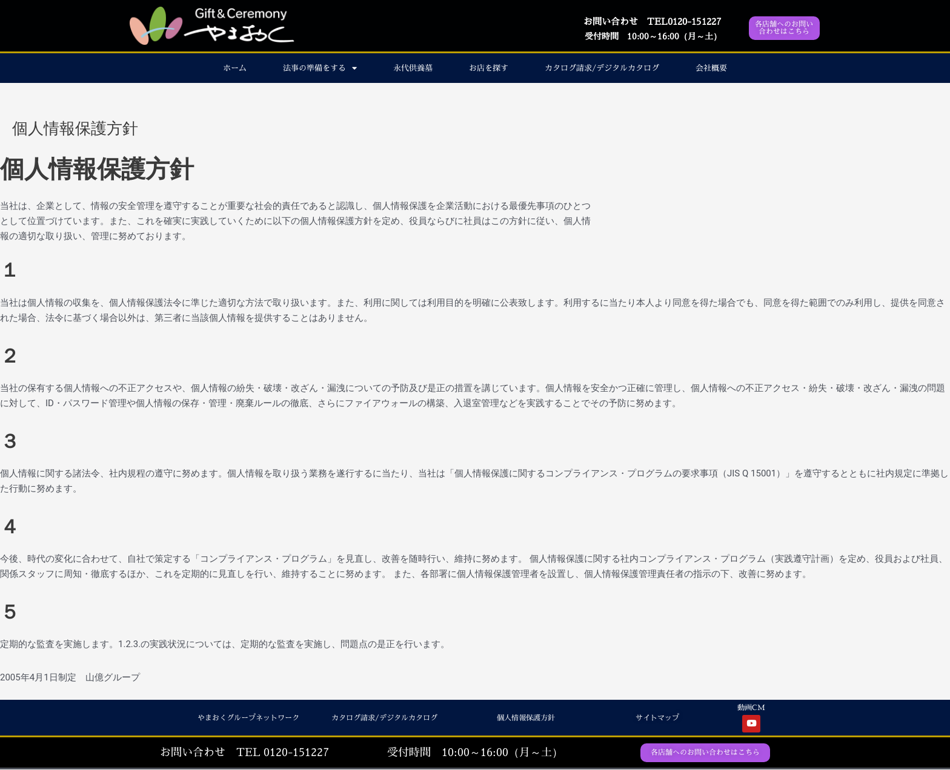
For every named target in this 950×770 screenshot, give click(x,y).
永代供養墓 (413, 67)
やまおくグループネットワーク (244, 717)
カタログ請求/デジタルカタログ (602, 67)
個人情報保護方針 (523, 717)
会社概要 (711, 67)
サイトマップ (655, 717)
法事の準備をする (320, 68)
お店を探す (488, 67)
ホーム (235, 67)
